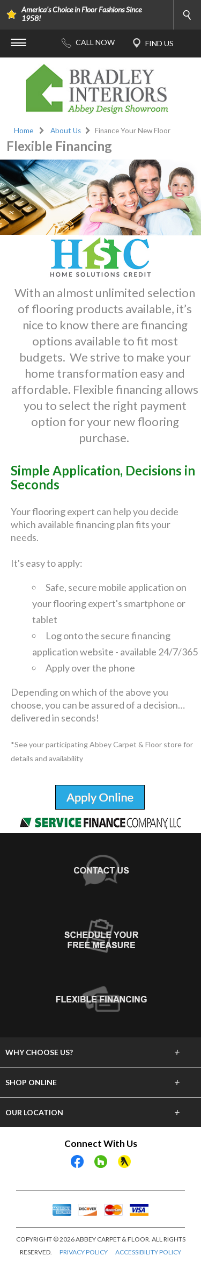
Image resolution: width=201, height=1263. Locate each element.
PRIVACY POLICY (83, 1252)
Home (23, 130)
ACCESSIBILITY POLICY (148, 1252)
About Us (65, 130)
